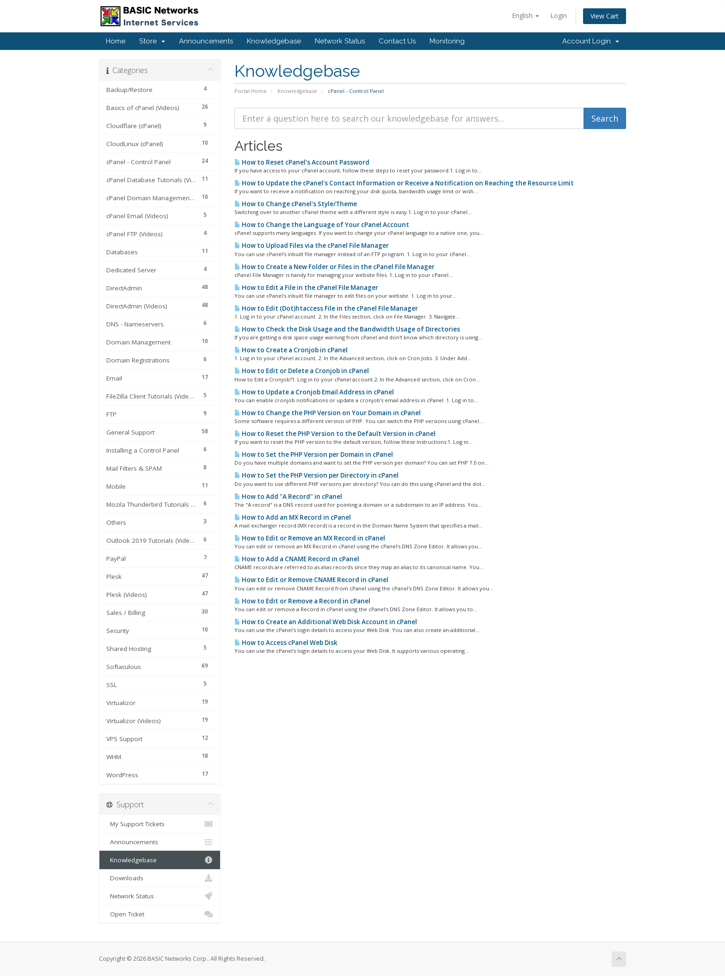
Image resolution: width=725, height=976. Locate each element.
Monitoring (447, 41)
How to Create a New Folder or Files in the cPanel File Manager (334, 267)
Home (115, 41)
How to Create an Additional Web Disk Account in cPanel (325, 622)
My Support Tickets (159, 823)
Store (152, 41)
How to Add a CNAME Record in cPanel (296, 559)
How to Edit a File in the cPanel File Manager (306, 287)
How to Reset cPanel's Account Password (301, 162)
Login (558, 15)
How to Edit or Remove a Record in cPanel (302, 601)
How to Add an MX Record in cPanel (292, 517)
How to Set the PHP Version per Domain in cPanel (313, 454)
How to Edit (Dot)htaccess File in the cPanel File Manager (326, 308)
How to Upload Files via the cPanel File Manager (311, 245)
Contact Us (397, 41)
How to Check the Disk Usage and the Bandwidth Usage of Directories (347, 329)
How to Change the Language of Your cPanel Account (321, 225)
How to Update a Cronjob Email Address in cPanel (314, 392)
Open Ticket (159, 914)
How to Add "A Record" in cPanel (288, 496)
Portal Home (250, 90)
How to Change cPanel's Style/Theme (295, 204)
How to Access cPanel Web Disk (286, 642)
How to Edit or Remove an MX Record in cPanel (309, 538)
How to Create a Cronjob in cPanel (291, 350)
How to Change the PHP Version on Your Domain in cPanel (327, 413)
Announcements (206, 41)
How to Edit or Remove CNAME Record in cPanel (311, 580)
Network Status (340, 41)
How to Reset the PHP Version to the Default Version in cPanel (335, 434)
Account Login (590, 41)
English (525, 15)
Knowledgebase (274, 41)
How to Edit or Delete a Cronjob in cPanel (301, 371)
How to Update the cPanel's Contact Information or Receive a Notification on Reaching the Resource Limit (404, 183)
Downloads (159, 878)
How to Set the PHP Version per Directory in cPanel (316, 475)
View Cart (604, 16)
